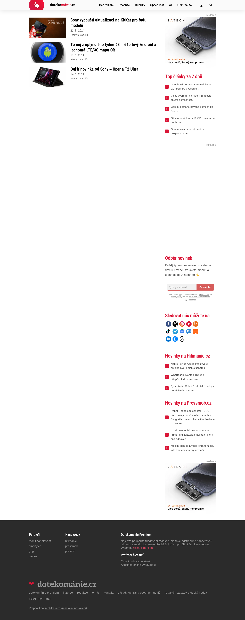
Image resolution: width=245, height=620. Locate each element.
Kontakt (109, 592)
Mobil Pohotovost (40, 541)
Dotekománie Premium (44, 592)
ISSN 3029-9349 (40, 599)
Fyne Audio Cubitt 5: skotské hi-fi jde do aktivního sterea (193, 388)
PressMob (71, 546)
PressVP (70, 551)
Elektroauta (184, 5)
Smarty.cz (35, 546)
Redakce (82, 592)
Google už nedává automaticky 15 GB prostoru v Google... (191, 86)
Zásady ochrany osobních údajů (139, 592)
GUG (31, 551)
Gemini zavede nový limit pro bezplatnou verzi (188, 131)
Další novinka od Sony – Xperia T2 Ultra (104, 69)
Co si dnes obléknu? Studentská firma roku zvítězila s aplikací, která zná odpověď (192, 434)
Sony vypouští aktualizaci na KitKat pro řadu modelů (108, 23)
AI (170, 5)
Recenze (124, 5)
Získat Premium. (143, 547)
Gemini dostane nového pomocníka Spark (192, 108)
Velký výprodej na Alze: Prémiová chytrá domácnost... (191, 97)
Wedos (33, 556)
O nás (96, 592)
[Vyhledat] (211, 5)
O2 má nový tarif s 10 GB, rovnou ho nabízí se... (193, 120)
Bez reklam (106, 5)
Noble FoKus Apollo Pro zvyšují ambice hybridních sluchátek (189, 365)
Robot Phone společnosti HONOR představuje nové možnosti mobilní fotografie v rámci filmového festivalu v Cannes (193, 417)
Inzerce (68, 592)
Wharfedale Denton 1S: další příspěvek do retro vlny (188, 377)
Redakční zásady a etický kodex (186, 592)
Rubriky (140, 5)
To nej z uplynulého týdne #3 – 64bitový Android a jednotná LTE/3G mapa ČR (113, 47)
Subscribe (205, 287)
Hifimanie (71, 541)
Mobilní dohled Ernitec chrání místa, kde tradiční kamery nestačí (192, 447)
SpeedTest (157, 5)
